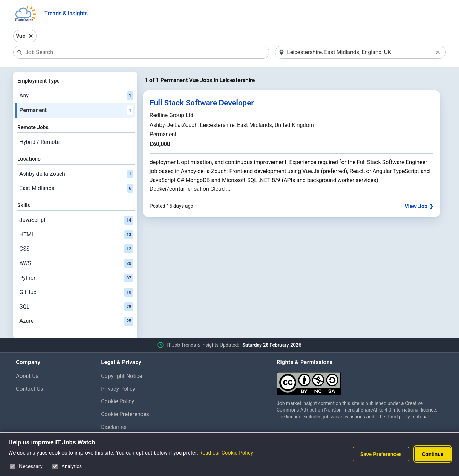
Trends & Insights (66, 13)
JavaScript (76, 220)
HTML (76, 234)
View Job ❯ (419, 206)
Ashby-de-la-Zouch (76, 174)
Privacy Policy (118, 389)
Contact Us (29, 389)
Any (76, 95)
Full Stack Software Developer (202, 102)
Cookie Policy (117, 401)
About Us (27, 376)
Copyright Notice (121, 376)
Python (76, 278)
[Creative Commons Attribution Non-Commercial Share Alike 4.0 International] (360, 380)
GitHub (76, 292)
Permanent (76, 110)
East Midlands (76, 188)
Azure (76, 321)
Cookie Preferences (125, 414)
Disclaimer (114, 427)
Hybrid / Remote (39, 142)
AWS (76, 263)
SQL (76, 306)
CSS (76, 248)
